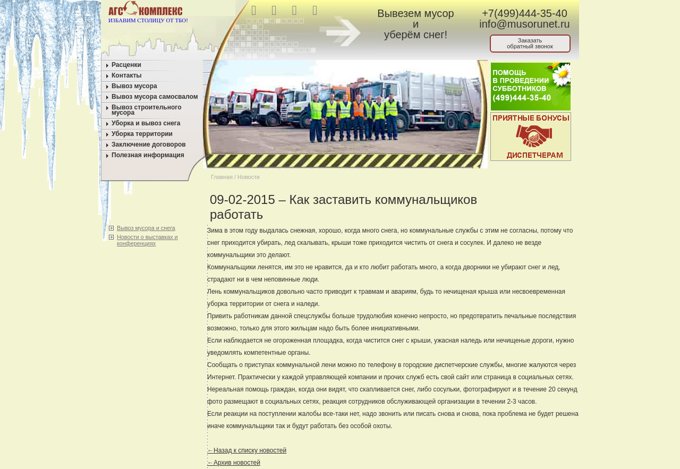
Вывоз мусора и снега (146, 228)
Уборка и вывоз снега (146, 123)
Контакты (127, 75)
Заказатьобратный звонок (530, 43)
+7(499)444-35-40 (524, 13)
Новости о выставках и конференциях (147, 240)
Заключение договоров (149, 144)
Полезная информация (148, 155)
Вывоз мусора (134, 86)
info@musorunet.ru (524, 24)
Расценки (126, 64)
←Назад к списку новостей (246, 450)
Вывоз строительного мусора (147, 110)
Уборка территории (142, 134)
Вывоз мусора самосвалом (155, 96)
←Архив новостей (233, 462)
